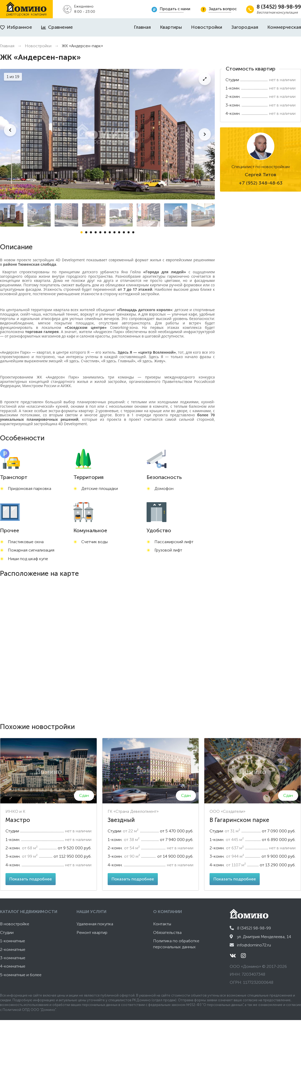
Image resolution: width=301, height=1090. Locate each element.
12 (133, 232)
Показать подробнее (30, 878)
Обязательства (167, 932)
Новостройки (206, 27)
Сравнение (57, 27)
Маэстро (17, 820)
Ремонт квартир (92, 932)
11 (129, 232)
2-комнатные (12, 949)
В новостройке (14, 923)
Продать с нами (175, 9)
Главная (142, 27)
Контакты (162, 923)
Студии (7, 932)
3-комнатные (12, 957)
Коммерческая (284, 27)
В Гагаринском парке (239, 820)
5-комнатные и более (21, 974)
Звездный (121, 820)
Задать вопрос (223, 9)
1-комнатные (12, 940)
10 (124, 232)
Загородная (244, 27)
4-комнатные (12, 966)
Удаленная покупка (95, 923)
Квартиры (171, 27)
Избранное (16, 27)
